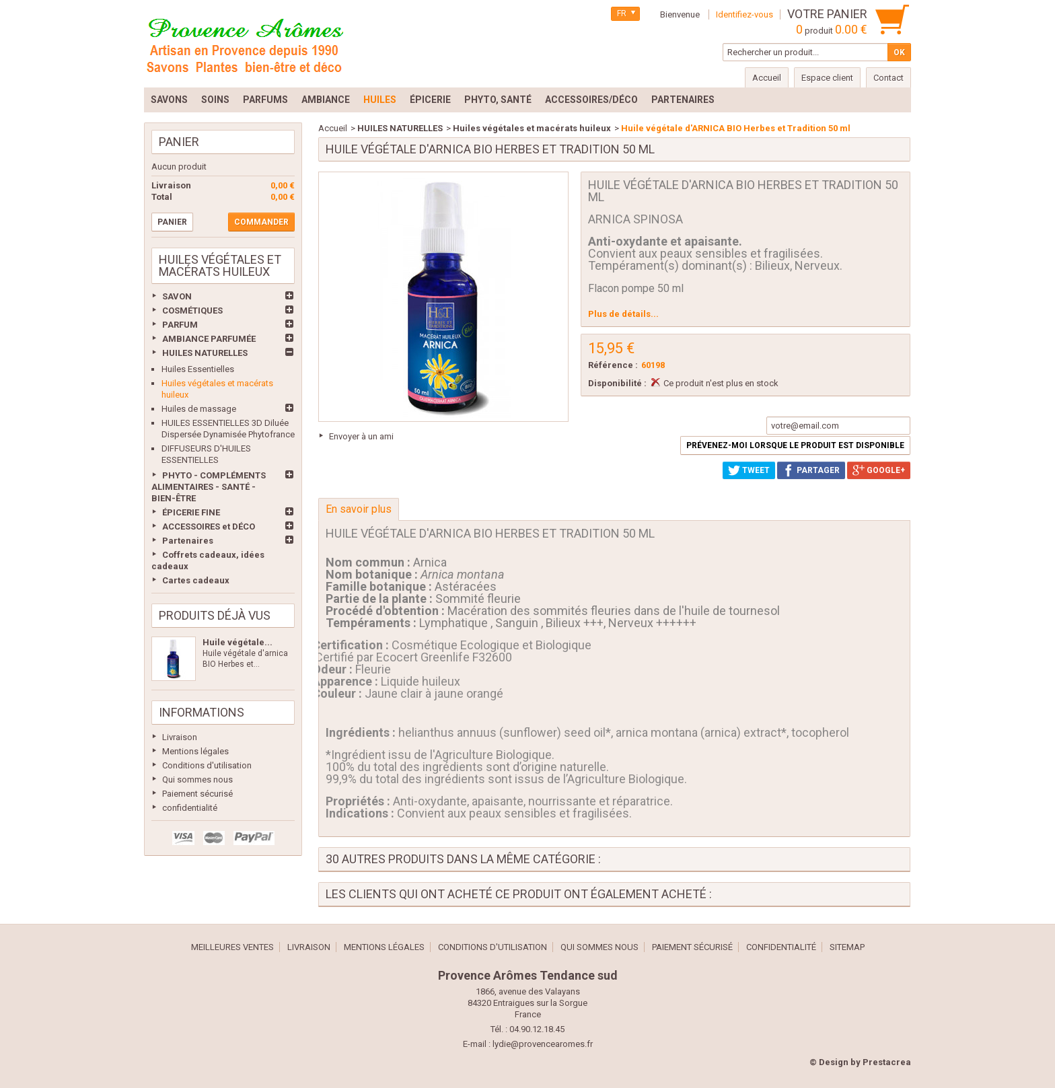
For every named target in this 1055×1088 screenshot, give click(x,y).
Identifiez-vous (744, 14)
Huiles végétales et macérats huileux (532, 128)
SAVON (177, 296)
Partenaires (187, 541)
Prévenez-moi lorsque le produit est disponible (795, 445)
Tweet (749, 470)
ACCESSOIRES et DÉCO (208, 526)
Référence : (613, 365)
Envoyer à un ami (361, 436)
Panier (179, 142)
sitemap (847, 947)
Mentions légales (195, 751)
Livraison (179, 737)
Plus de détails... (623, 314)
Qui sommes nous (197, 779)
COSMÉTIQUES (192, 310)
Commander (261, 222)
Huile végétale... (237, 642)
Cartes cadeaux (195, 580)
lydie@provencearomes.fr (543, 1044)
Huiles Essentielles (197, 369)
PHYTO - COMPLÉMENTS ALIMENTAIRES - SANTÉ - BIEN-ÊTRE (208, 486)
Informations (201, 712)
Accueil (332, 128)
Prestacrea (887, 1062)
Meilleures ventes (232, 947)
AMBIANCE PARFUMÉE (209, 339)
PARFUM (180, 325)
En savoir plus (359, 509)
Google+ (878, 470)
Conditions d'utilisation (207, 765)
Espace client (827, 78)
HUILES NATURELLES (205, 353)
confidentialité (189, 808)
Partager (811, 470)
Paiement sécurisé (197, 794)
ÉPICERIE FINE (191, 512)
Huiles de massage (198, 409)
